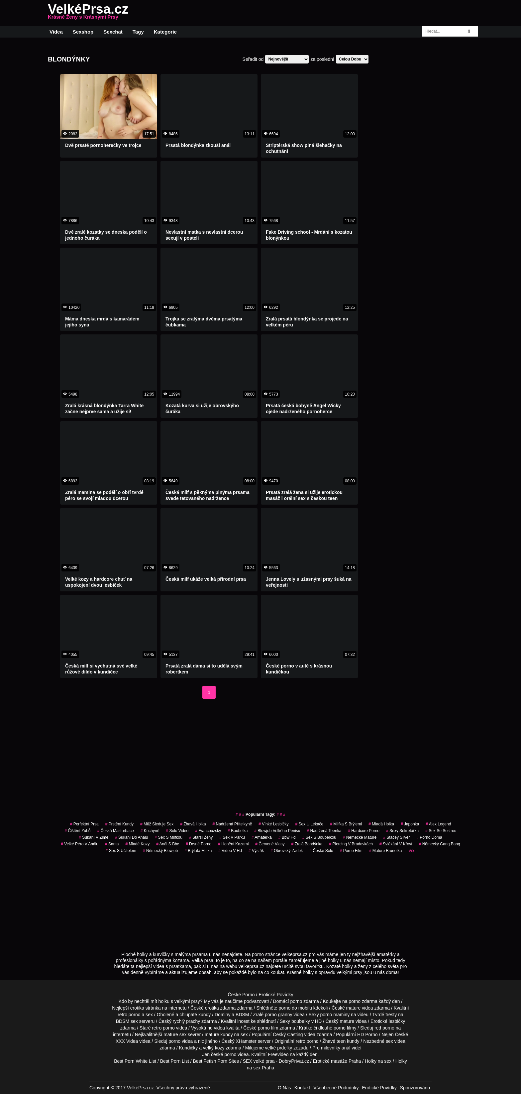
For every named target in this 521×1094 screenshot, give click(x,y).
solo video (177, 830)
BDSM (242, 1014)
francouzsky (208, 830)
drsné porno (198, 844)
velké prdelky (278, 1047)
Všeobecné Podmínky (336, 1087)
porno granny (278, 1014)
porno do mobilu (295, 1008)
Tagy (138, 32)
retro (300, 1041)
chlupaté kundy (195, 1014)
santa (112, 844)
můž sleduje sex (156, 824)
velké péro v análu (79, 844)
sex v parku (232, 837)
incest (243, 1021)
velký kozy (214, 1047)
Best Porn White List (135, 1061)
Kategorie (165, 32)
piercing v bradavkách (350, 844)
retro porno (129, 1014)
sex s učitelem (121, 850)
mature (353, 1008)
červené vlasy (269, 844)
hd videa (216, 1028)
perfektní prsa (84, 824)
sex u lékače (309, 824)
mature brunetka (385, 850)
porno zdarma (363, 1001)
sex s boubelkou (319, 837)
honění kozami (233, 844)
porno (296, 1001)
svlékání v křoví (395, 844)
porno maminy (335, 1014)
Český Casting (288, 1034)
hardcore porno (363, 830)
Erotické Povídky (276, 994)
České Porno (241, 994)
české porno (223, 1054)
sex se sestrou (440, 830)
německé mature (359, 837)
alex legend (438, 824)
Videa (56, 32)
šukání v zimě (93, 837)
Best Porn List (174, 1061)
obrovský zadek (286, 850)
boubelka (238, 830)
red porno (384, 1028)
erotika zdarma (220, 1008)
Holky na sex (378, 1061)
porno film (351, 850)
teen (341, 1041)
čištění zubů (77, 830)
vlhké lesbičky (273, 824)
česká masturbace (115, 830)
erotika (137, 1008)
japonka (410, 824)
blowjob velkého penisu (277, 830)
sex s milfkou (168, 837)
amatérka (262, 837)
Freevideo (278, 1054)
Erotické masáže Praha (337, 1061)
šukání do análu (131, 837)
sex (389, 1041)
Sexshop (83, 32)
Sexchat (113, 32)
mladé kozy (137, 844)
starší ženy (201, 837)
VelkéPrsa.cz (88, 13)
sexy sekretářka (402, 830)
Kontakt (302, 1087)
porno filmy (345, 1028)
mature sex (174, 1034)
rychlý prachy (186, 1021)
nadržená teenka (324, 830)
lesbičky (397, 1021)
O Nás (284, 1087)
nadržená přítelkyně (232, 824)
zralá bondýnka (306, 844)
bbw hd (287, 837)
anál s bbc (167, 844)
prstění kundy (119, 824)
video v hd (230, 850)
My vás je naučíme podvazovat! (236, 1001)
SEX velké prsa (259, 1061)
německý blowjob (160, 850)
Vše (411, 850)
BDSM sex (127, 1021)
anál (346, 1047)
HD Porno (367, 1034)
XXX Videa (127, 1041)
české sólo (321, 850)
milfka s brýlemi (346, 824)
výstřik (256, 850)
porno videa (180, 1041)
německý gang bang (439, 844)
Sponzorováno (415, 1087)
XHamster (246, 1041)
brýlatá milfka (198, 850)
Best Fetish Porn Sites (216, 1061)
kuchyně (150, 830)
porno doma (429, 837)
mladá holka (381, 824)
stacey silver (396, 837)
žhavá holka (193, 824)
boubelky (300, 1021)
